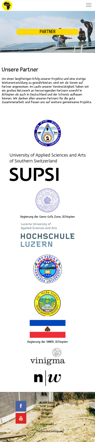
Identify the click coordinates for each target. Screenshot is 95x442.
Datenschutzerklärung (50, 431)
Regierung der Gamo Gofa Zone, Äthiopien (47, 203)
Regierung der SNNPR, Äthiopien (47, 332)
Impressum (47, 424)
